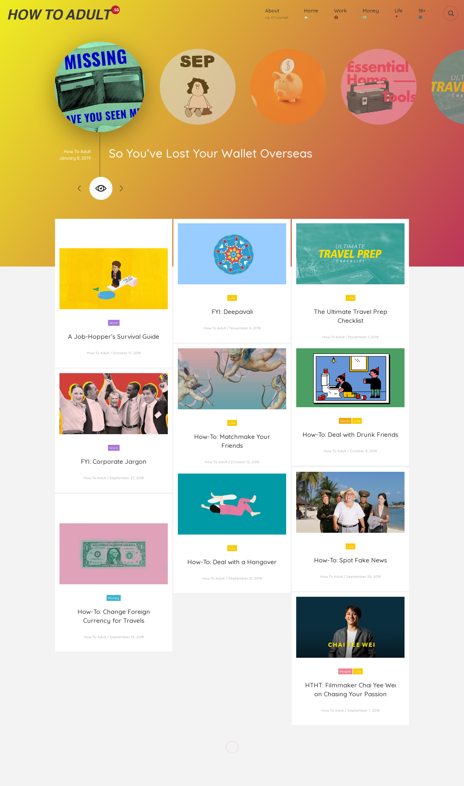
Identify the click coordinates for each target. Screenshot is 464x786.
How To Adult (77, 151)
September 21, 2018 (245, 578)
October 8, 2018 (363, 451)
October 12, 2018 (245, 462)
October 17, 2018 (127, 353)
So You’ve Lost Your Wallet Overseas (210, 153)
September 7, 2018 (363, 710)
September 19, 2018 (127, 637)
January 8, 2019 (75, 158)
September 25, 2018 (363, 576)
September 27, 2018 (126, 478)
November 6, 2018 (245, 328)
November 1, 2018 (363, 337)
